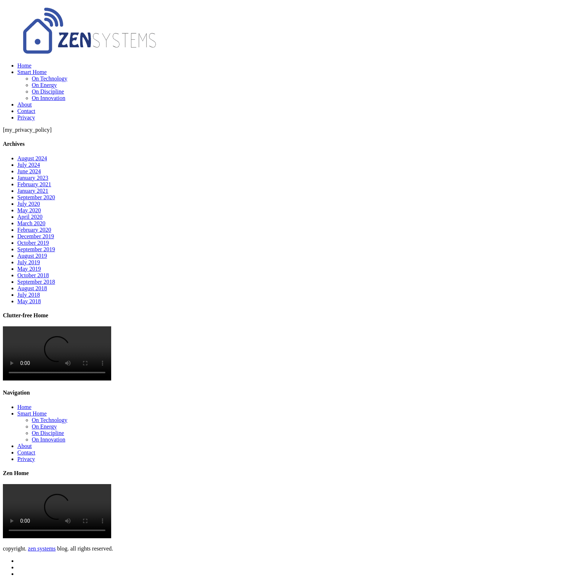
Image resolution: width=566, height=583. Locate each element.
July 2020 (28, 204)
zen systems (42, 548)
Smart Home (32, 72)
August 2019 (32, 256)
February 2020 (34, 230)
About (24, 104)
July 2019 (28, 262)
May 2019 (29, 269)
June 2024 (29, 171)
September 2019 (36, 249)
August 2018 (32, 288)
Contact (26, 111)
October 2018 (33, 275)
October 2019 (33, 243)
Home (24, 65)
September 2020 (36, 197)
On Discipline (48, 91)
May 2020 (29, 210)
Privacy (26, 117)
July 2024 (28, 165)
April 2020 (30, 217)
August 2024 (32, 158)
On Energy (44, 85)
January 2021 (32, 191)
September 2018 (36, 282)
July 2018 (28, 295)
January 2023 (32, 178)
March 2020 (31, 223)
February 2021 (34, 184)
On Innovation (48, 98)
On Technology (50, 78)
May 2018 (29, 301)
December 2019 (35, 236)
